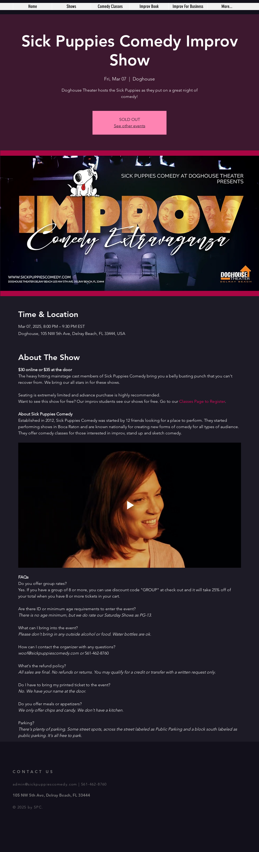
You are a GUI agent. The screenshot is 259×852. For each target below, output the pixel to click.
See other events (129, 125)
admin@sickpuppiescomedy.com (45, 784)
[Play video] (129, 505)
